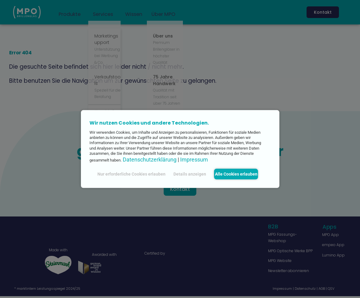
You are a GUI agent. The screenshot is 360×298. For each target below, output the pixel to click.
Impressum (194, 159)
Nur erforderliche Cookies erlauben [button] (129, 173)
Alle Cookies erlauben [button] (236, 173)
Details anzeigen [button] (187, 173)
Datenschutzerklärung (149, 159)
